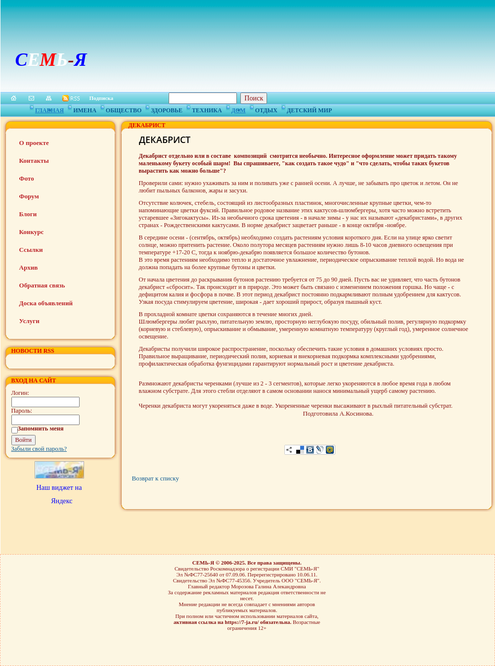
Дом (238, 109)
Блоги (28, 214)
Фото (26, 178)
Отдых (266, 109)
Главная (49, 109)
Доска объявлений (46, 303)
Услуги (29, 321)
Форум (29, 196)
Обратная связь (42, 285)
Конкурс (31, 232)
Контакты (34, 160)
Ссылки (31, 249)
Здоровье (166, 109)
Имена (84, 109)
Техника (207, 109)
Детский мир (309, 109)
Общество (123, 109)
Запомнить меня (41, 428)
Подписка (102, 98)
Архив (28, 267)
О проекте (34, 142)
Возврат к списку (155, 478)
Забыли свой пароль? (39, 448)
